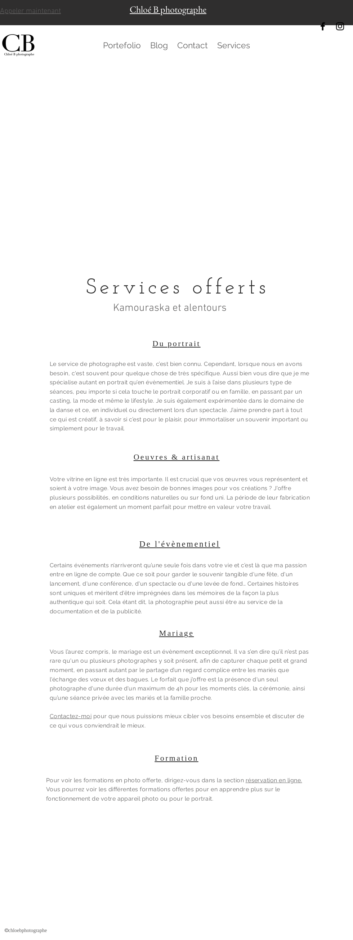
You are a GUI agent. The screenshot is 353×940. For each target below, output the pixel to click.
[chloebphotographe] (322, 26)
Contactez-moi (70, 716)
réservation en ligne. (274, 780)
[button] (122, 45)
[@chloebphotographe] (340, 26)
